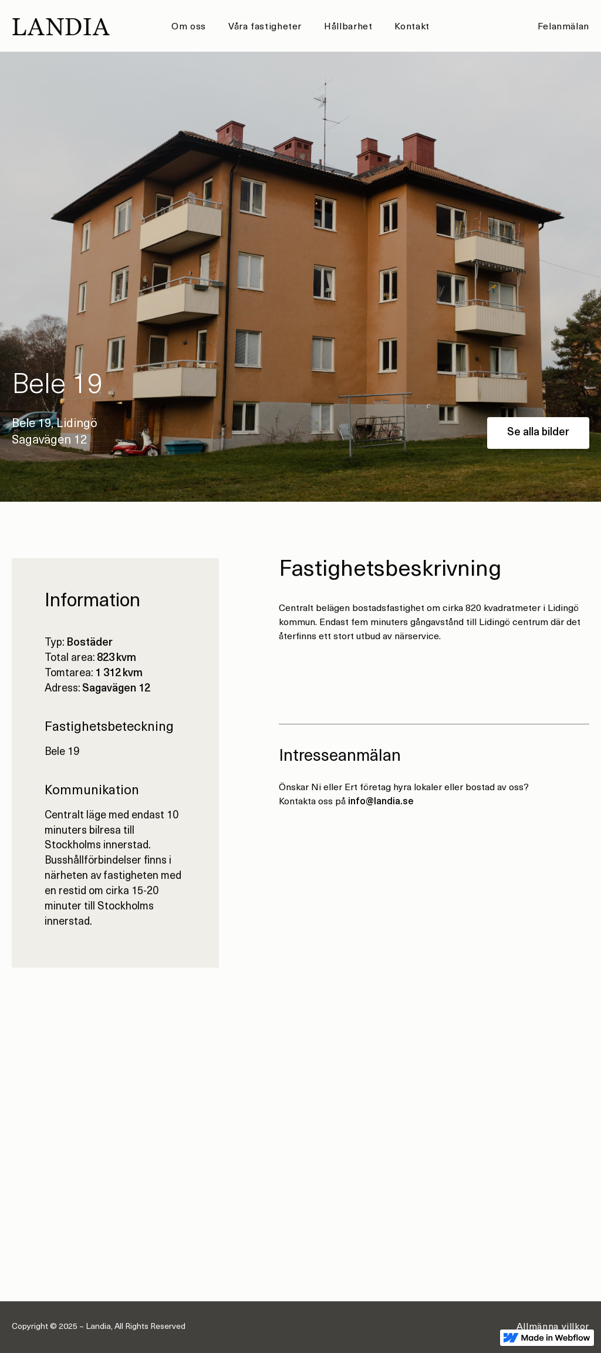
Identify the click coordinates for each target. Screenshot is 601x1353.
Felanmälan (563, 27)
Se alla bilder (538, 432)
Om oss (188, 27)
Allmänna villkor (552, 1327)
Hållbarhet (348, 27)
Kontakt (411, 27)
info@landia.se (381, 802)
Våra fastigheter (265, 27)
